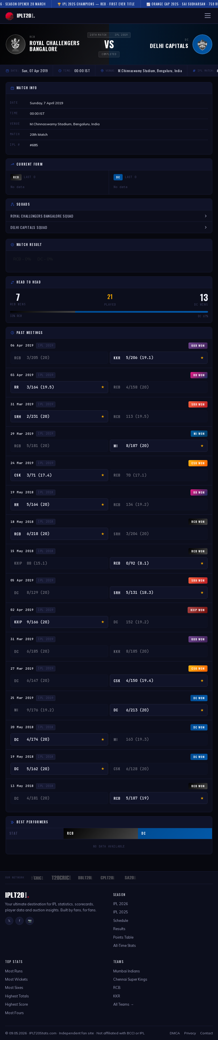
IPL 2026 (120, 903)
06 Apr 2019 (22, 345)
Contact (206, 1033)
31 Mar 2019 (22, 404)
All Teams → (123, 1004)
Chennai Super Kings (130, 979)
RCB (117, 987)
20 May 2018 (22, 727)
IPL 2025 (120, 912)
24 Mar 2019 (22, 463)
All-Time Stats (124, 945)
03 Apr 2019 (22, 375)
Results (119, 928)
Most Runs (14, 971)
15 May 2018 (22, 551)
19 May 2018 (22, 492)
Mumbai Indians (126, 971)
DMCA (175, 1033)
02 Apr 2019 (22, 610)
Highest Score (16, 1004)
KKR (116, 996)
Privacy (190, 1033)
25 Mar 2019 (22, 698)
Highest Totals (17, 996)
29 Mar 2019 (22, 434)
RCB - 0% (22, 259)
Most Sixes (14, 987)
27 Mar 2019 (22, 669)
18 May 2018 (22, 522)
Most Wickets (16, 979)
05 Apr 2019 (22, 580)
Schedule (120, 920)
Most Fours (14, 1012)
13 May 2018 (22, 786)
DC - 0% (45, 259)
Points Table (123, 937)
